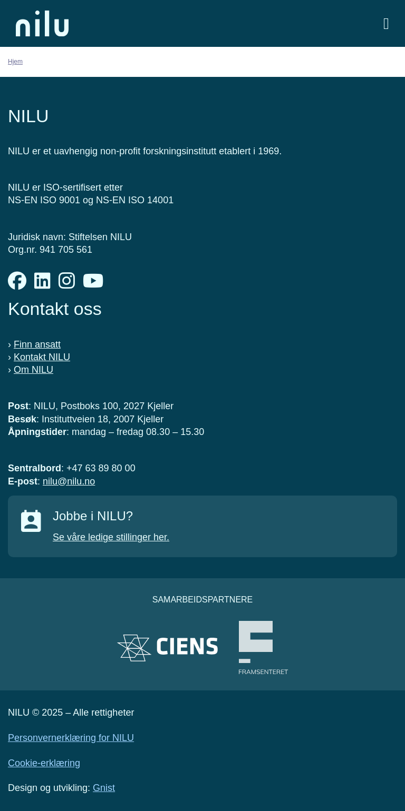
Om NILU (33, 369)
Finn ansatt (37, 344)
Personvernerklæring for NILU (71, 738)
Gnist (104, 788)
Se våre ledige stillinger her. (111, 537)
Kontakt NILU (42, 357)
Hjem (15, 61)
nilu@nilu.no (69, 481)
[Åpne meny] (386, 23)
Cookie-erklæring (44, 763)
